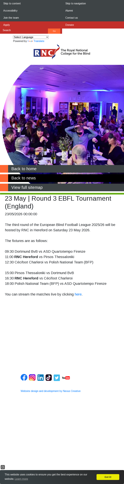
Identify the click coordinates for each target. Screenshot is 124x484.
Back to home (24, 168)
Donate (69, 25)
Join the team (11, 17)
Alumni (69, 10)
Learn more (21, 479)
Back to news (23, 178)
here (78, 294)
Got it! (107, 477)
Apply (6, 25)
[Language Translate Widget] (31, 37)
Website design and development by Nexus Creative (51, 391)
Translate (35, 41)
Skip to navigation (75, 3)
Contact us (71, 17)
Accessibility (10, 10)
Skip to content (12, 3)
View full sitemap (27, 187)
